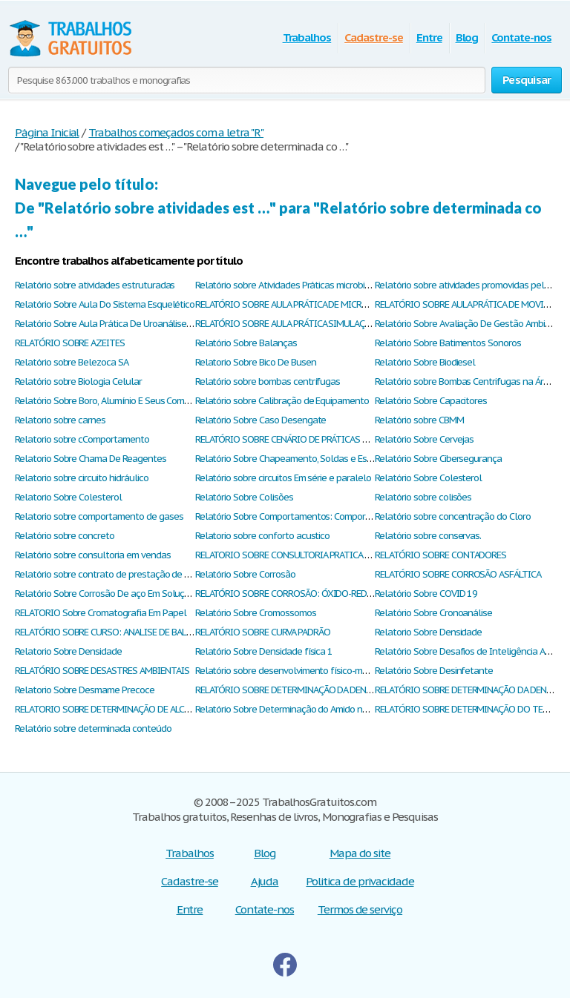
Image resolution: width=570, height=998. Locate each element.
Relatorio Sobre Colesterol (68, 497)
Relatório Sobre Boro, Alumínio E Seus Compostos (113, 400)
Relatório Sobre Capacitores (431, 400)
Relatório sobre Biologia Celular (78, 381)
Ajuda (265, 881)
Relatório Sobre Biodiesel (425, 362)
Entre (429, 37)
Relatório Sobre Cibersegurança (438, 458)
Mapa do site (360, 853)
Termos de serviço (360, 909)
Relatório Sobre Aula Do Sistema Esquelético (104, 304)
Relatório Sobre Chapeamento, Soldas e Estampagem (303, 458)
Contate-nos (521, 37)
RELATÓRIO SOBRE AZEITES (70, 343)
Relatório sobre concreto (64, 535)
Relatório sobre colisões (423, 497)
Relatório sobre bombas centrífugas (268, 381)
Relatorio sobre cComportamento (82, 439)
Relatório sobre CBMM (419, 420)
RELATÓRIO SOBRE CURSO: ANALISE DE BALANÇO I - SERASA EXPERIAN (153, 632)
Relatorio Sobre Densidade (428, 632)
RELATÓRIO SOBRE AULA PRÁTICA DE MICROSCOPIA (297, 304)
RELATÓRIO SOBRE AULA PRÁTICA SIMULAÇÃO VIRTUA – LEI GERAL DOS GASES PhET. (361, 323)
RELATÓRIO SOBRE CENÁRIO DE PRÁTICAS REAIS (290, 439)
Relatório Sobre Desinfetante (434, 670)
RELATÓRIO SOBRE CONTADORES (440, 555)
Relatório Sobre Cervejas (424, 439)
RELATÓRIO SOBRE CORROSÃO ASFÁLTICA (458, 574)
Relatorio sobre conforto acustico (262, 535)
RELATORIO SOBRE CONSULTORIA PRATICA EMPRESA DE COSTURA (325, 555)
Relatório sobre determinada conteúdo (93, 728)
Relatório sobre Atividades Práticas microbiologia (292, 285)
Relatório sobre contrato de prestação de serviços (116, 574)
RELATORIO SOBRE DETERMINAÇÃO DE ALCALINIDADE (120, 709)
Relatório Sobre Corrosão (245, 574)
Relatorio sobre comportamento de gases (99, 516)
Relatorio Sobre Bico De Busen (255, 362)
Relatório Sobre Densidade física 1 (264, 651)
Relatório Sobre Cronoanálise (433, 613)
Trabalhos (307, 37)
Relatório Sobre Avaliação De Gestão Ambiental (470, 323)
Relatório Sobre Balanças (246, 343)
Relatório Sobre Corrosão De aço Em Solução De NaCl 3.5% (133, 593)
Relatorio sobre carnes (60, 420)
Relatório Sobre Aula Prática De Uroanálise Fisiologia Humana (138, 323)
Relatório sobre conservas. (428, 535)
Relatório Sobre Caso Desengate (261, 420)
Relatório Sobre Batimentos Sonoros (448, 343)
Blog (467, 37)
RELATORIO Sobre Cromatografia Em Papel (100, 613)
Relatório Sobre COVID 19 (426, 593)
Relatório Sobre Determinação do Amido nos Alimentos (305, 709)
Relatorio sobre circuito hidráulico (81, 478)
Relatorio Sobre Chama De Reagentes (90, 458)
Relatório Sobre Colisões (244, 497)
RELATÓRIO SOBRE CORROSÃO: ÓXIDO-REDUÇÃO (292, 593)
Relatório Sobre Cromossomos (255, 613)
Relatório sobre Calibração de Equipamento (282, 400)
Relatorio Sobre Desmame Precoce (84, 690)
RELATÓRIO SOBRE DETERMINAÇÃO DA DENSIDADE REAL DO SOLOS (328, 690)
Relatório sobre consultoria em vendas (93, 555)
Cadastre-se (373, 37)
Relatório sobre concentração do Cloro (453, 516)
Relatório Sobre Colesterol (428, 478)
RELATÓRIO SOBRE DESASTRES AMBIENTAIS (102, 670)
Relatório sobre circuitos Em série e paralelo (283, 478)
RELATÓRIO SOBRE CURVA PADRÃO (262, 632)
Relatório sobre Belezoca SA (71, 362)
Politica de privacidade (359, 881)
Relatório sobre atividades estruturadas (94, 285)
